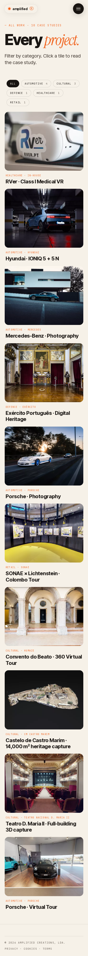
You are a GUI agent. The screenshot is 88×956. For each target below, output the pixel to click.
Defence (19, 93)
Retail (18, 102)
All (13, 83)
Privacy (11, 948)
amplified (21, 8)
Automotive (36, 83)
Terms (47, 948)
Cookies (30, 948)
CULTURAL (66, 83)
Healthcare (48, 93)
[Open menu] (78, 8)
